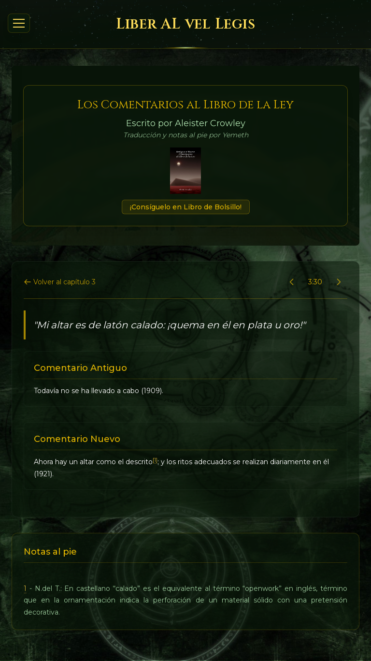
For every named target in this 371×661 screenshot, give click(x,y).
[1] (155, 460)
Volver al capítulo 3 (60, 282)
